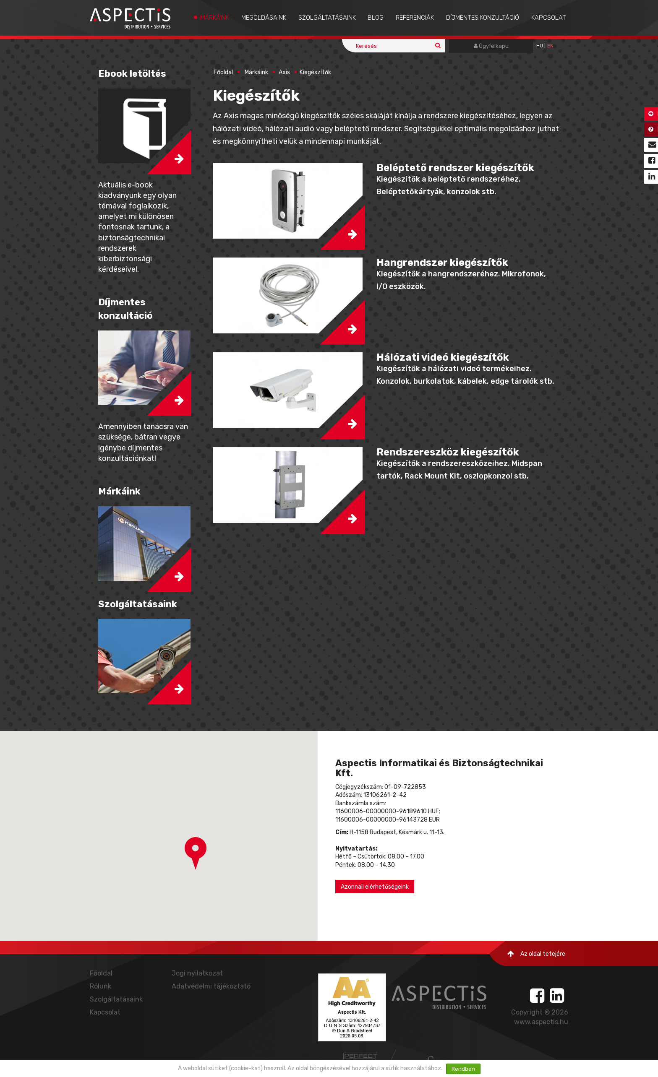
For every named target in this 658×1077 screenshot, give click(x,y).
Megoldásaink (263, 17)
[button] (288, 201)
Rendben (463, 1069)
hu (539, 46)
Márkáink (214, 17)
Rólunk (100, 986)
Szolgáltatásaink (327, 17)
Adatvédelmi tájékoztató (211, 986)
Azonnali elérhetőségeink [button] (375, 886)
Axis (284, 72)
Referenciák (415, 17)
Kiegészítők (315, 72)
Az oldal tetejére (536, 954)
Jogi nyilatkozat (197, 973)
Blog (376, 17)
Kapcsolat (548, 17)
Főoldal (223, 72)
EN (550, 46)
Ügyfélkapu (491, 46)
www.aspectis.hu (541, 1022)
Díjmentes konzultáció (482, 17)
